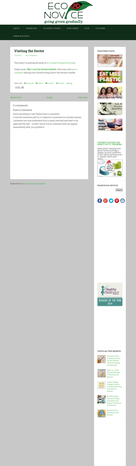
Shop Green (72, 28)
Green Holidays (21, 36)
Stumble (60, 83)
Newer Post (16, 97)
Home (50, 97)
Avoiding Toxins (51, 28)
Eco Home (100, 28)
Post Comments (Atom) (34, 183)
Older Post (83, 97)
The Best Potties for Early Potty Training (109, 143)
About (16, 28)
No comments (31, 55)
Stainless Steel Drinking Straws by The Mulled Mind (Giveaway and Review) (113, 360)
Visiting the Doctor (29, 51)
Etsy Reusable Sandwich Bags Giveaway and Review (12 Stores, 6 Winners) (114, 400)
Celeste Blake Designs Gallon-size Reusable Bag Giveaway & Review (114, 386)
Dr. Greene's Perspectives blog (61, 63)
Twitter (39, 83)
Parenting (31, 28)
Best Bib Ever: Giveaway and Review (113, 412)
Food (86, 28)
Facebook (29, 83)
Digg (69, 83)
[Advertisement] (111, 224)
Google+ (50, 83)
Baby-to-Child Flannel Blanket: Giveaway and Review (113, 373)
